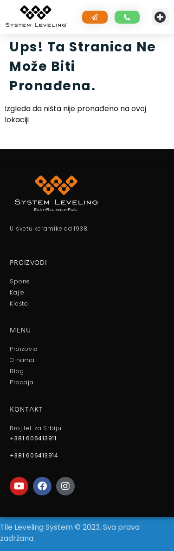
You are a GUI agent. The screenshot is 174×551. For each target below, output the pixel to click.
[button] (160, 17)
